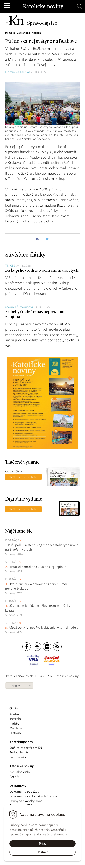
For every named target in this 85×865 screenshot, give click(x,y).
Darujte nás (17, 757)
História (15, 733)
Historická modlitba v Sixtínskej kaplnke (37, 567)
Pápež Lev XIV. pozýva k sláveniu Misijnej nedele (43, 627)
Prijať (42, 843)
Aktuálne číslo (19, 772)
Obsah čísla (13, 471)
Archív (16, 685)
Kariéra (14, 723)
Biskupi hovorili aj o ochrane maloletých (42, 271)
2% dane (15, 728)
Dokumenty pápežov (24, 791)
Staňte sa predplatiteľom (23, 477)
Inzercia (15, 718)
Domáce (12, 540)
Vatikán (12, 562)
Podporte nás (18, 752)
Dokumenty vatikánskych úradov (33, 796)
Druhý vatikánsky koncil (26, 801)
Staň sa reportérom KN (25, 747)
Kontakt (15, 714)
